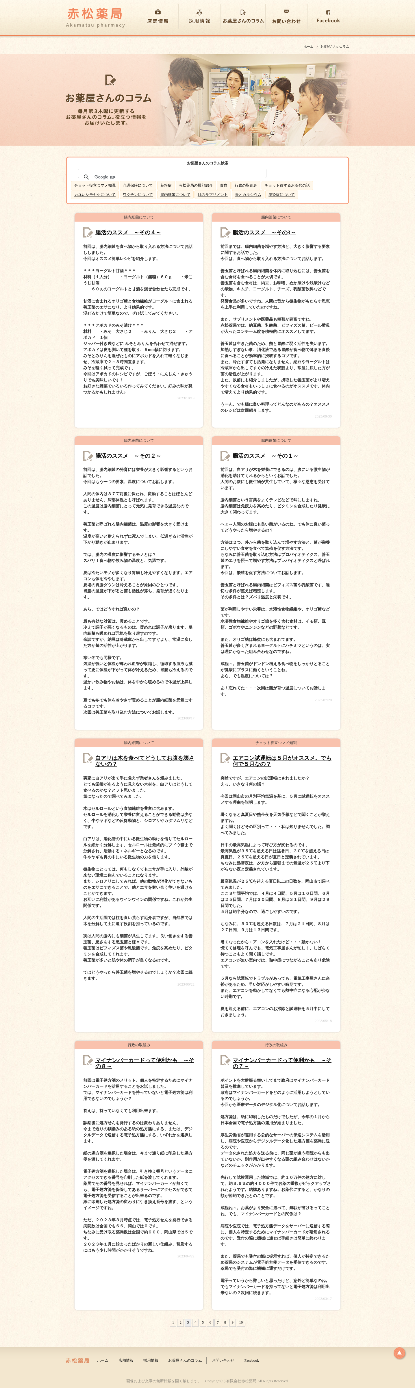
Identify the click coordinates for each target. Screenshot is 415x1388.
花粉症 (166, 185)
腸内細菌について (175, 194)
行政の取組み (246, 185)
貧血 (223, 185)
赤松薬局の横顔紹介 (196, 185)
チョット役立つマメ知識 (95, 185)
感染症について (281, 194)
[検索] (171, 177)
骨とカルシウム (248, 194)
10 (241, 1322)
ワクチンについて (138, 194)
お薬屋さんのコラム (185, 1360)
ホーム (308, 46)
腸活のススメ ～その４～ (128, 232)
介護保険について (138, 185)
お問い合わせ (223, 1360)
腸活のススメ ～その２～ (128, 456)
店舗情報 (126, 1360)
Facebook (251, 1360)
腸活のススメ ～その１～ (266, 456)
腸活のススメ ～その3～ (264, 232)
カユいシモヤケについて (95, 194)
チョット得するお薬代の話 (287, 185)
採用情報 (150, 1360)
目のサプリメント (213, 194)
